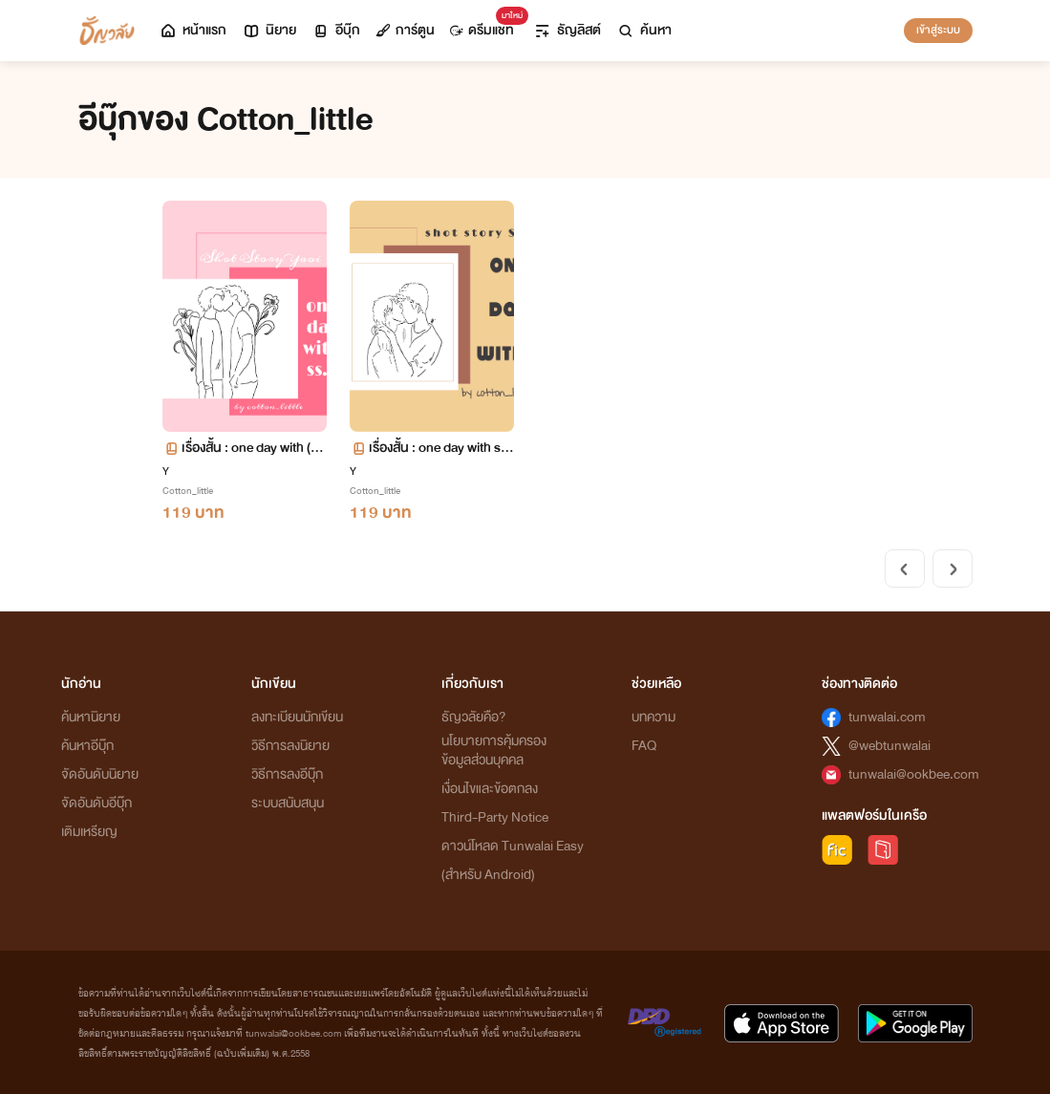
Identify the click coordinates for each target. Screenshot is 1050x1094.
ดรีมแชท (486, 25)
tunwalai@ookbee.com (913, 774)
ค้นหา (644, 30)
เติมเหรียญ (89, 832)
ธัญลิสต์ (567, 30)
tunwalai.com (887, 717)
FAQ (644, 746)
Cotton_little (187, 491)
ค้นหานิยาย (90, 717)
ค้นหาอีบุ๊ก (87, 746)
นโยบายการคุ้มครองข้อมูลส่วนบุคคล (493, 750)
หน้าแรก (192, 30)
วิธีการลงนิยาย (290, 746)
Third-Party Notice (494, 817)
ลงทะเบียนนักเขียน (297, 717)
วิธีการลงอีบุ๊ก (287, 774)
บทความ (653, 717)
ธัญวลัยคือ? (473, 717)
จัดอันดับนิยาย (100, 774)
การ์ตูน (405, 30)
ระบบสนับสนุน (287, 803)
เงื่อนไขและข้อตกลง (489, 789)
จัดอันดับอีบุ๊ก (96, 803)
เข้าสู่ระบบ (938, 29)
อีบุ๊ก (335, 30)
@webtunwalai (889, 746)
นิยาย (269, 30)
